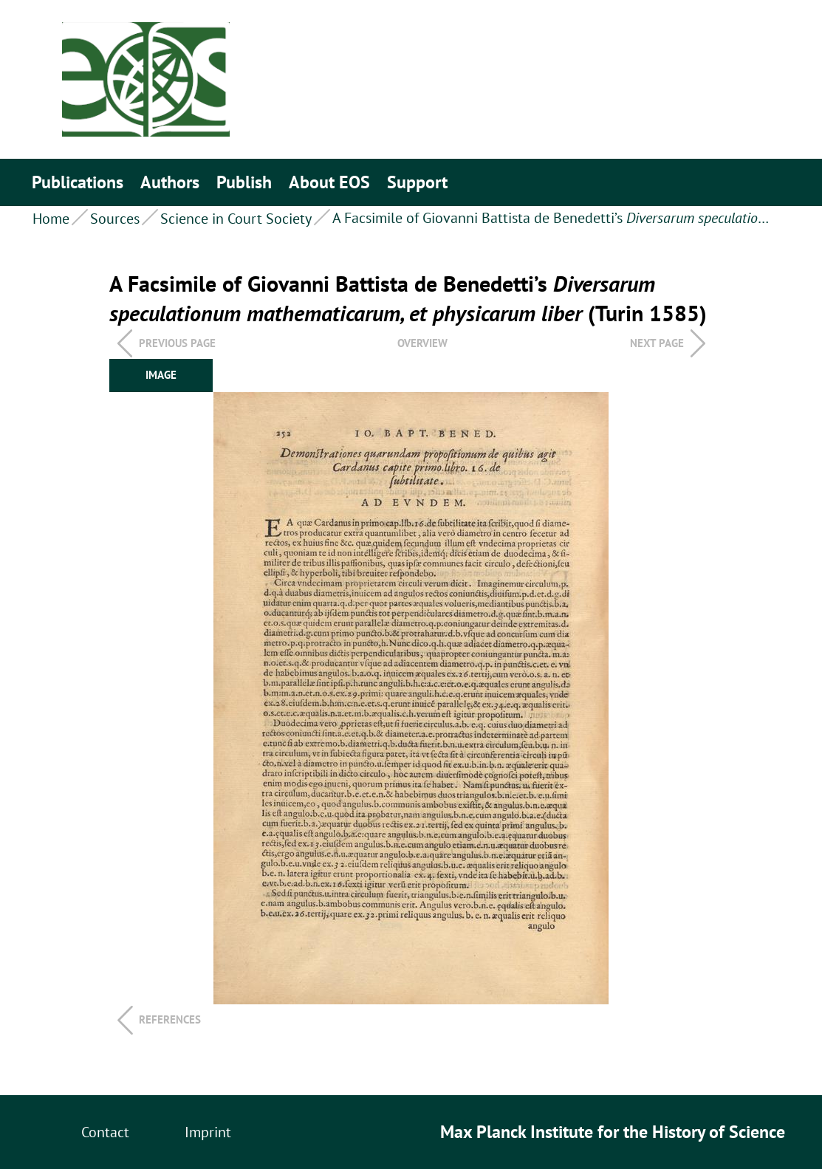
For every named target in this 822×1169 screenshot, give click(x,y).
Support (417, 182)
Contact (105, 1132)
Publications (77, 182)
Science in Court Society (236, 218)
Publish (244, 182)
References (170, 1019)
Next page (657, 343)
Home (50, 218)
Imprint (208, 1132)
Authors (169, 182)
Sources (115, 218)
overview (422, 343)
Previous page (177, 343)
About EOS (329, 182)
